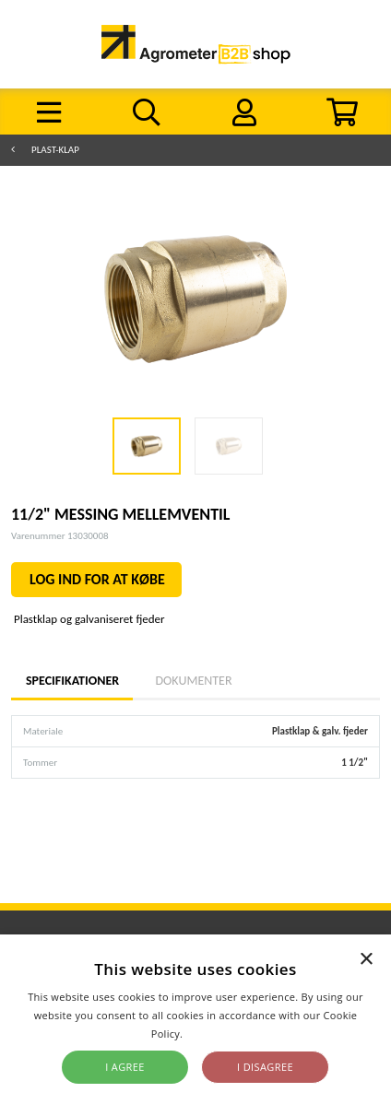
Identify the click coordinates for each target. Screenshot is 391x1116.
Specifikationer (72, 680)
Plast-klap (55, 150)
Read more (212, 1033)
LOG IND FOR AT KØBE (97, 579)
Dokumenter (193, 680)
